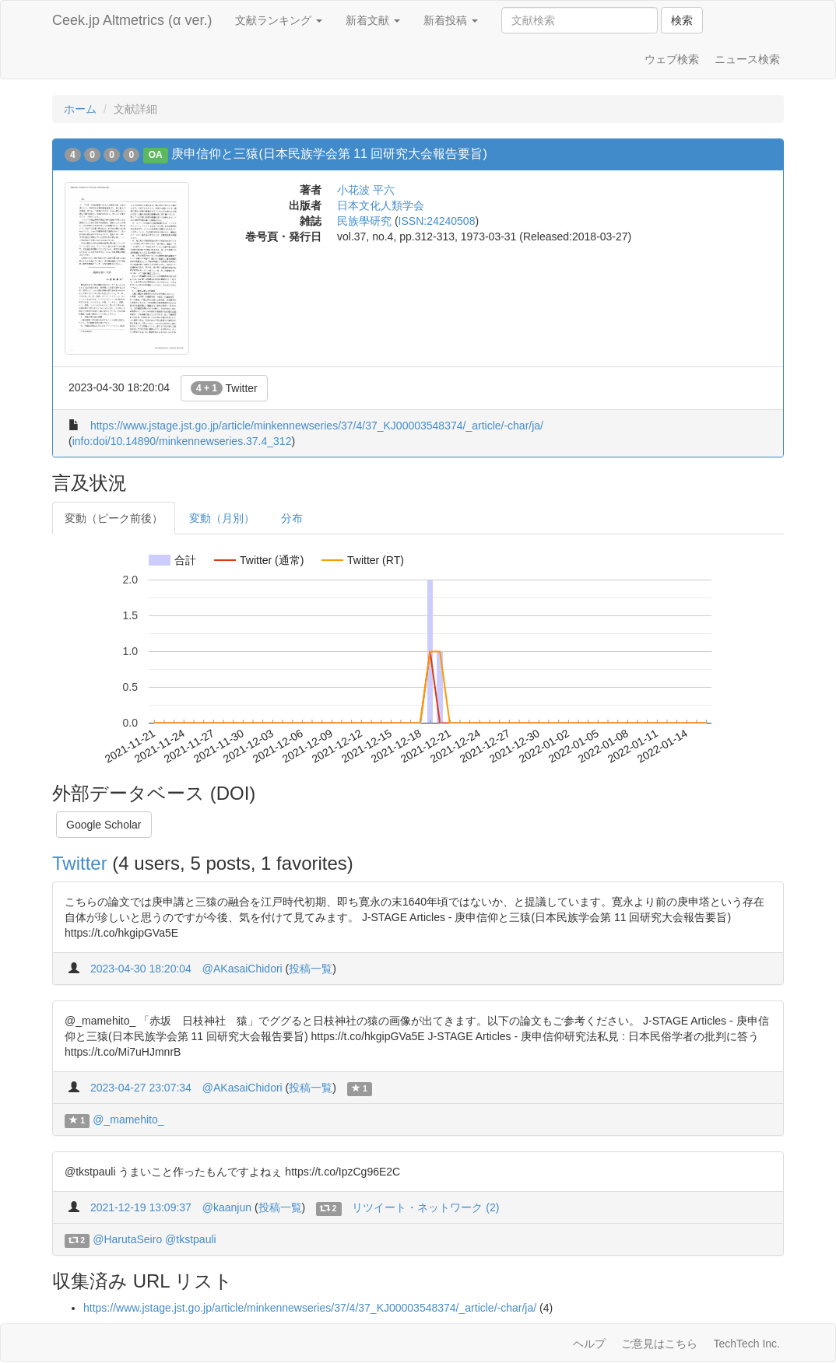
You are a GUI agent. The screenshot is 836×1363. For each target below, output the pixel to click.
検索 (682, 20)
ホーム (80, 109)
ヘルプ (589, 1343)
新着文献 (373, 20)
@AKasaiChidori (242, 968)
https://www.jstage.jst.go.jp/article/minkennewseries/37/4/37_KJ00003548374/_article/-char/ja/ (316, 425)
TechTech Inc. (746, 1343)
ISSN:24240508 (437, 221)
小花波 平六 (366, 190)
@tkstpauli (190, 1239)
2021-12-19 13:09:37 (140, 1207)
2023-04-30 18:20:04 (140, 968)
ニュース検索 (747, 59)
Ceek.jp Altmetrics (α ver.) (132, 20)
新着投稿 (450, 20)
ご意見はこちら (659, 1343)
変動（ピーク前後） (114, 518)
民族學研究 (364, 221)
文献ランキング (278, 20)
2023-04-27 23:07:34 (140, 1087)
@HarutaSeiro (127, 1239)
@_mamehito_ (128, 1119)
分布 (292, 518)
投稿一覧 (310, 968)
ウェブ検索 (672, 59)
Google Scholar (104, 824)
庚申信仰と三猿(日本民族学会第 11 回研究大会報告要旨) (328, 153)
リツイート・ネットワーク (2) (425, 1207)
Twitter (224, 388)
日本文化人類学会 (380, 205)
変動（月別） (222, 518)
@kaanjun (226, 1207)
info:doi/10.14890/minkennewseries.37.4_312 (182, 441)
